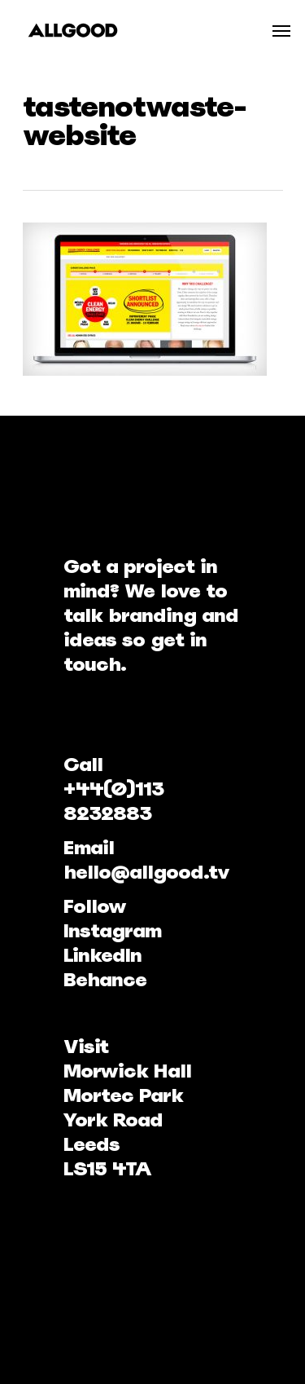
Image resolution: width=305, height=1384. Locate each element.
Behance (104, 979)
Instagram (112, 930)
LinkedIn (102, 954)
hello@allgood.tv (146, 871)
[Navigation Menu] (281, 30)
